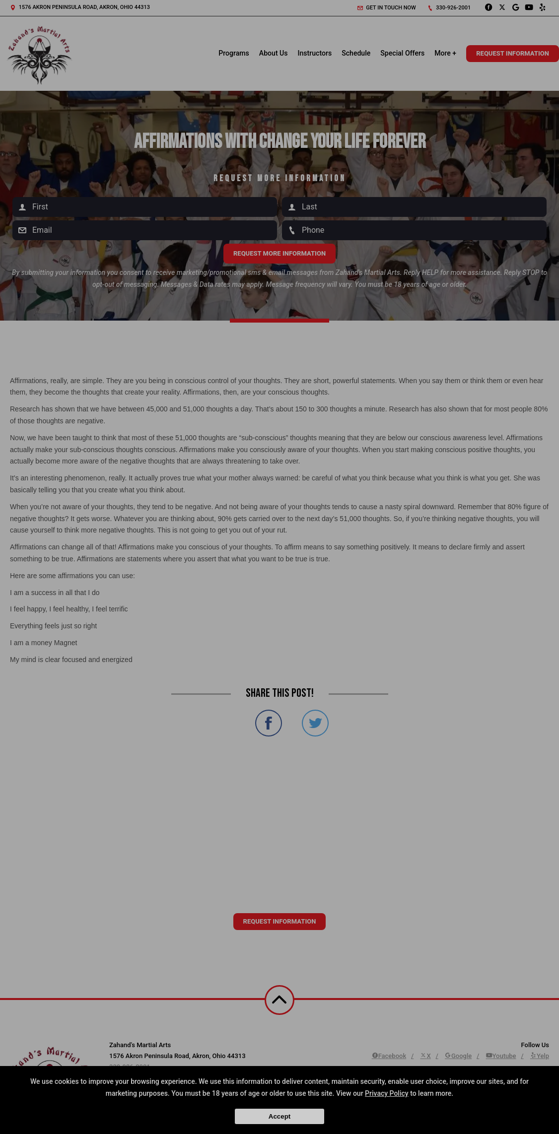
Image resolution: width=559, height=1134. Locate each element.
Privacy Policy (387, 1093)
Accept (279, 1116)
